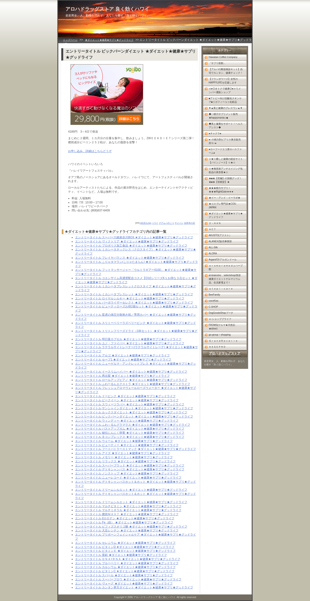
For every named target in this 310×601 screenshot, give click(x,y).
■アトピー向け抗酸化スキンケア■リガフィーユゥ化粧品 (225, 100)
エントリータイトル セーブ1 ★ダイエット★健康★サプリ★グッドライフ (123, 359)
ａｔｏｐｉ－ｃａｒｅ (221, 288)
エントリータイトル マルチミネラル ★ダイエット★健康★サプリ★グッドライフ (128, 510)
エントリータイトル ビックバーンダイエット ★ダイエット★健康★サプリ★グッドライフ (134, 416)
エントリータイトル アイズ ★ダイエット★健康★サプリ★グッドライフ (122, 453)
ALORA (213, 253)
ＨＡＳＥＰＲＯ (217, 346)
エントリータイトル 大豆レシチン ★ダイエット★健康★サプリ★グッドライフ (126, 530)
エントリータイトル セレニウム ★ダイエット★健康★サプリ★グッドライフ (125, 543)
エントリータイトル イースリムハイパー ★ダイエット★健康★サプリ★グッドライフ (131, 371)
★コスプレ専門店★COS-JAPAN (223, 205)
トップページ (70, 40)
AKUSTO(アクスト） (220, 235)
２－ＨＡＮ (215, 223)
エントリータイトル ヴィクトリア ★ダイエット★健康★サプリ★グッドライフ (126, 241)
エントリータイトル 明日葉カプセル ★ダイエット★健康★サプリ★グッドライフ (128, 339)
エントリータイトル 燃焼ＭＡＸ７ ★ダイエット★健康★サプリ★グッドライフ (126, 514)
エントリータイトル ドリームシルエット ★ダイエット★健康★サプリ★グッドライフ (131, 489)
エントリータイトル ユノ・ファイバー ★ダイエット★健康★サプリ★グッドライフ (129, 343)
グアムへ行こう (166, 223)
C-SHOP (213, 306)
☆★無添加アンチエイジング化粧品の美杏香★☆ (226, 170)
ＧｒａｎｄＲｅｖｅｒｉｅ (223, 340)
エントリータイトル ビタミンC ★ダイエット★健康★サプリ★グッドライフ (124, 571)
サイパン (179, 223)
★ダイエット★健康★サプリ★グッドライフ (109, 40)
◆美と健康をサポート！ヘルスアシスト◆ (226, 125)
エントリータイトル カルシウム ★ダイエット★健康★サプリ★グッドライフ (125, 567)
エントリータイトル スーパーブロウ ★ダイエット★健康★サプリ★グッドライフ (128, 579)
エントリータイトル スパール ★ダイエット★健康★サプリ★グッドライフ (124, 575)
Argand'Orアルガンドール (223, 259)
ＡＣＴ (212, 229)
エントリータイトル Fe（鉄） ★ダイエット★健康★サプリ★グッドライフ (124, 522)
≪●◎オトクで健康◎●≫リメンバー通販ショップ (225, 90)
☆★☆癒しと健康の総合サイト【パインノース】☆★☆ (226, 161)
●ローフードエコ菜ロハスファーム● (225, 151)
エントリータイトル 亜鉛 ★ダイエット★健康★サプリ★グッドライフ (121, 555)
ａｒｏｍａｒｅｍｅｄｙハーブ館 (226, 267)
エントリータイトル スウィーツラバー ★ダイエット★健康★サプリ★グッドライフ (129, 404)
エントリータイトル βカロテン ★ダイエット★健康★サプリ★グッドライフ (124, 518)
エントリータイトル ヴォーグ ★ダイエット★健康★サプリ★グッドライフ (124, 583)
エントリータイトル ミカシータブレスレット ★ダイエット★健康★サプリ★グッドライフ (134, 294)
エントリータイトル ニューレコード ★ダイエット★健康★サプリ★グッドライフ (128, 477)
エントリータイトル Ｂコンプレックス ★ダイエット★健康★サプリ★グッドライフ (129, 437)
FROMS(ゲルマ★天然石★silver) (222, 327)
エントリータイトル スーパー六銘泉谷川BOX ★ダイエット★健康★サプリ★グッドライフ (134, 237)
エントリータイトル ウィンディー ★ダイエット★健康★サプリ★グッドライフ (126, 420)
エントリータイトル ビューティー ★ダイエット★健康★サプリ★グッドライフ (126, 445)
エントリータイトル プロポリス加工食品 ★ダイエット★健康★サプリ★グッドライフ (131, 245)
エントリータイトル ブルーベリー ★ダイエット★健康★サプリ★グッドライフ (126, 563)
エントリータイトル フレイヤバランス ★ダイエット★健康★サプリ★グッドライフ (129, 257)
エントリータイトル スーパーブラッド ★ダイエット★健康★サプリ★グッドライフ (129, 465)
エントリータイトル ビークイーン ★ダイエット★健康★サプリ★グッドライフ (126, 400)
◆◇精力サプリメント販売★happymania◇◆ (223, 116)
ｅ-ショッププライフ (220, 319)
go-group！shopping (220, 334)
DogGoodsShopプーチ (221, 313)
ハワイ (155, 223)
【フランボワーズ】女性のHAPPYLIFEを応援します (223, 81)
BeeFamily (214, 294)
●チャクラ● (215, 133)
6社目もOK (145, 223)
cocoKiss (213, 300)
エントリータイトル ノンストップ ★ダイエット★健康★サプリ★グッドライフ (126, 473)
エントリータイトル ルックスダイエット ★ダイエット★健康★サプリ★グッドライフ (131, 412)
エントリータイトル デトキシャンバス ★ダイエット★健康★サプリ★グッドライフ (129, 469)
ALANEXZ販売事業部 (220, 241)
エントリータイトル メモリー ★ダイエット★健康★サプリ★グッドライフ (124, 457)
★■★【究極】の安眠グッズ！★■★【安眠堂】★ (225, 180)
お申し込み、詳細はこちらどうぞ (90, 151)
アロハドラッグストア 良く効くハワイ (107, 9)
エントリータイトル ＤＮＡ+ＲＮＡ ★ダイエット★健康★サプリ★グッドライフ (127, 559)
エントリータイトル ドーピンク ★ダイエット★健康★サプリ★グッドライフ (125, 396)
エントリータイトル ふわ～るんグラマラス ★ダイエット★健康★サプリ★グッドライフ (132, 424)
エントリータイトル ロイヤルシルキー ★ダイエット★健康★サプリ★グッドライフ (129, 298)
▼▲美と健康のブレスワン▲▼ (226, 108)
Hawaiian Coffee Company (223, 57)
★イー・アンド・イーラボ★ (224, 197)
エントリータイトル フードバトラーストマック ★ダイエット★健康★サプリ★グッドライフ (135, 449)
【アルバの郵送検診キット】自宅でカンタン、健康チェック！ (226, 71)
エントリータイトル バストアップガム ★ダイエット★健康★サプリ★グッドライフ (129, 428)
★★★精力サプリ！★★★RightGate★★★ (221, 190)
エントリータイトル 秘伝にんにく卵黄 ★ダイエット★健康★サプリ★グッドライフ (129, 432)
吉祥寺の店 (189, 223)
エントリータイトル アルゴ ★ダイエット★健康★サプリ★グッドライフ (122, 355)
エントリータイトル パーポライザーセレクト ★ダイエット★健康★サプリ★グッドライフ (134, 302)
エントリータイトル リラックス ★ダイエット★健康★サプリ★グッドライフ (125, 461)
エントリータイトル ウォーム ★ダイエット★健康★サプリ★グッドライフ (124, 441)
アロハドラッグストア (224, 353)
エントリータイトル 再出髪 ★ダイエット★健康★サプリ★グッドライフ (122, 375)
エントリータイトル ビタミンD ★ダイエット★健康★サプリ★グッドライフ (124, 547)
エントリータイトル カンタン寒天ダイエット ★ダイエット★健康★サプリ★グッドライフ (134, 587)
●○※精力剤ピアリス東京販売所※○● (225, 141)
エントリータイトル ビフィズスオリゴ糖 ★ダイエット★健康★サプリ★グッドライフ (131, 526)
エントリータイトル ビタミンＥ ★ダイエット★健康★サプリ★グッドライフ (125, 551)
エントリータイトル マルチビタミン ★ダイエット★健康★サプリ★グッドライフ (128, 506)
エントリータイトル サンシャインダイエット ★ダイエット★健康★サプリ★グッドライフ (134, 408)
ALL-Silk (213, 247)
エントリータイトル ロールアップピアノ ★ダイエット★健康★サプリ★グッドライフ (131, 380)
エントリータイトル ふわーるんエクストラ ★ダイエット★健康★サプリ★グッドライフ (132, 384)
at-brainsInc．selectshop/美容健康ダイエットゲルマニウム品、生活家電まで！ (225, 279)
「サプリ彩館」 (217, 63)
